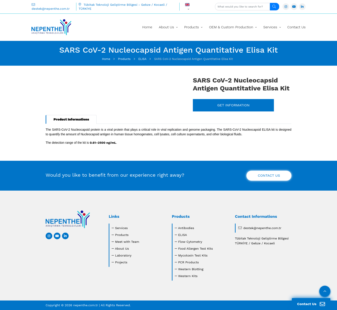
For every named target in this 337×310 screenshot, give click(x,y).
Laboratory (123, 255)
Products (191, 27)
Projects (121, 262)
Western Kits (188, 276)
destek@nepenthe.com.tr (51, 6)
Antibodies (186, 228)
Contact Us (296, 27)
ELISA (182, 235)
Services (270, 27)
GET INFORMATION (233, 105)
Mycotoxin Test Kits (193, 255)
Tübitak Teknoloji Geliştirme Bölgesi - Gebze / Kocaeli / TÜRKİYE (123, 6)
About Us (166, 27)
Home (147, 27)
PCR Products (188, 262)
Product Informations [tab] (71, 119)
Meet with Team (127, 241)
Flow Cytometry (190, 241)
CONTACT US (269, 175)
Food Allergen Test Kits (195, 248)
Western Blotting (190, 269)
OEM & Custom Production (231, 27)
